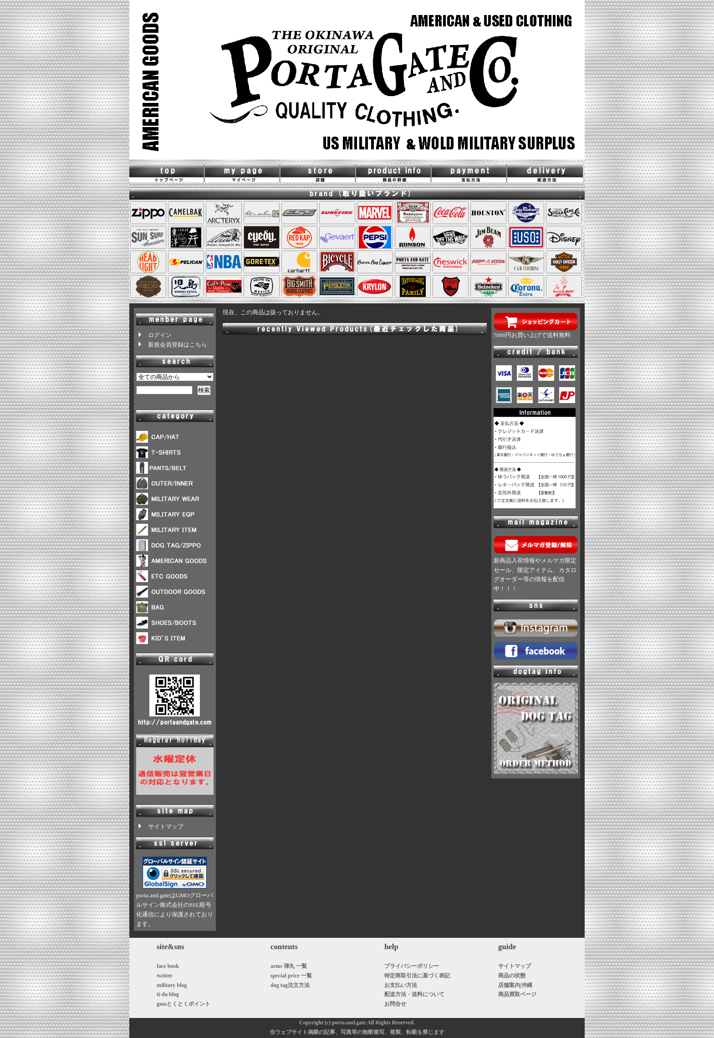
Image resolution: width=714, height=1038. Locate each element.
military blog (172, 985)
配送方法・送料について (414, 994)
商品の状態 (511, 975)
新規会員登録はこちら (171, 344)
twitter (165, 975)
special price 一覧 (291, 975)
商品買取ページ (517, 994)
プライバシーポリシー (411, 966)
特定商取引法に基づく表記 (417, 975)
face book (168, 966)
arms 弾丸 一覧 (288, 966)
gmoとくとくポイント (183, 1004)
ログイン (154, 335)
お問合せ (395, 1004)
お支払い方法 (400, 985)
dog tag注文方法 (290, 985)
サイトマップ (160, 826)
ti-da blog (168, 994)
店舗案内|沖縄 (515, 985)
